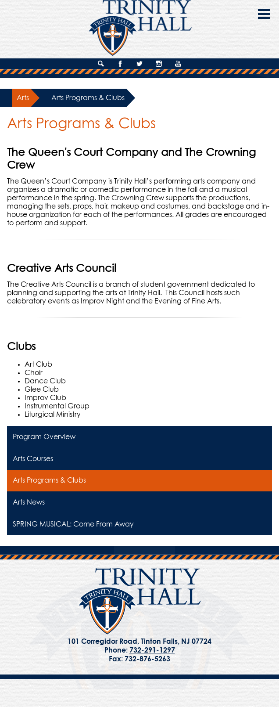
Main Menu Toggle (264, 14)
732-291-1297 (152, 650)
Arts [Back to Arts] (23, 97)
